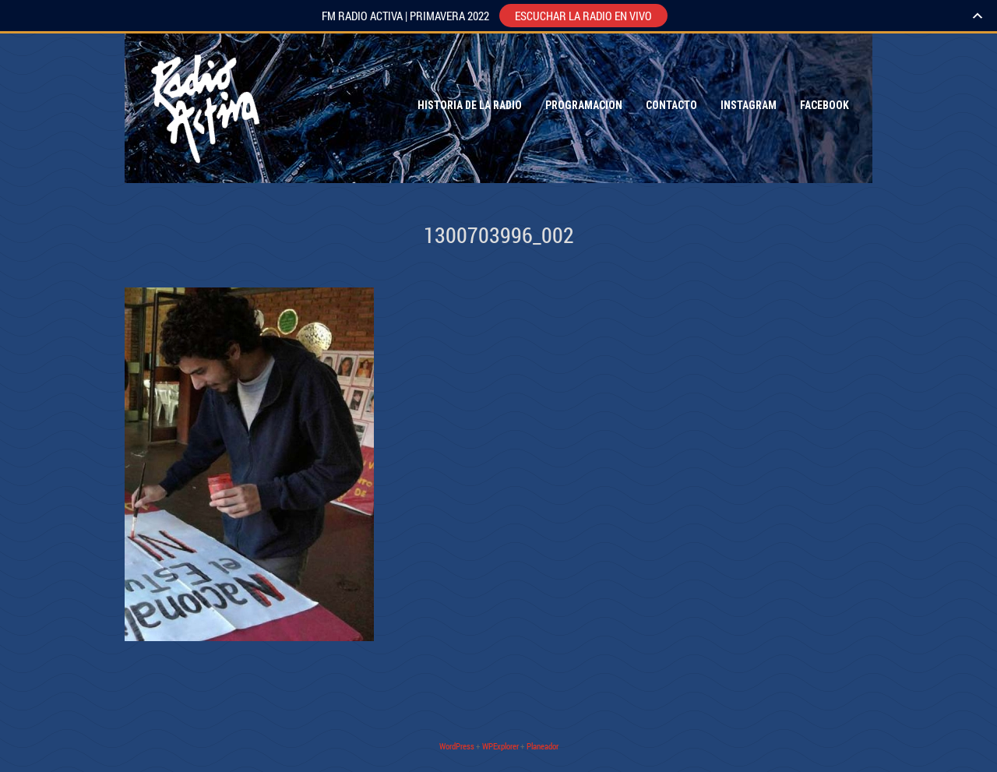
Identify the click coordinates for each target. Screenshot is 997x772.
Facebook (824, 105)
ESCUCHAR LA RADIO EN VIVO (583, 15)
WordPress (456, 746)
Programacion (583, 105)
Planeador (542, 746)
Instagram (748, 105)
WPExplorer (500, 746)
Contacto (671, 105)
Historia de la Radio (469, 105)
